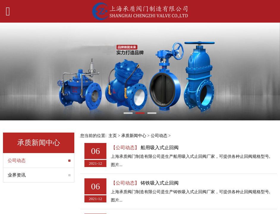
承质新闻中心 (133, 135)
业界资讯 (17, 175)
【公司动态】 (125, 147)
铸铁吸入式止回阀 (160, 182)
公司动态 (17, 160)
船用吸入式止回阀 (160, 147)
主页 (112, 135)
